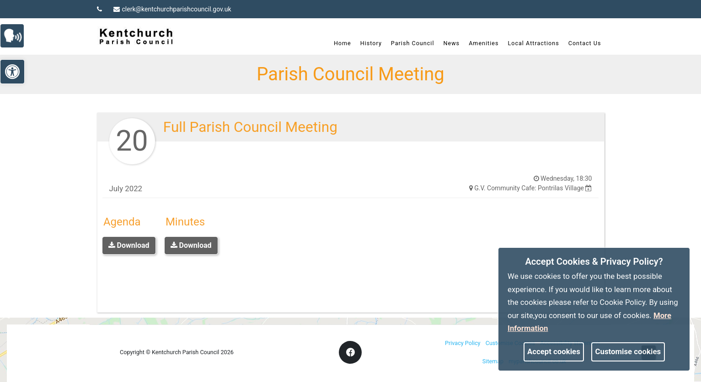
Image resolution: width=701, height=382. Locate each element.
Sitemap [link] (492, 361)
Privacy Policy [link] (463, 343)
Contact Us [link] (584, 43)
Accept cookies (553, 351)
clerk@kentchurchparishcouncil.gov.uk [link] (172, 9)
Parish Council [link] (412, 43)
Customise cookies (628, 351)
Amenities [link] (483, 43)
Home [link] (342, 43)
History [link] (371, 43)
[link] (16, 35)
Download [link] (129, 245)
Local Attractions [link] (533, 43)
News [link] (451, 43)
